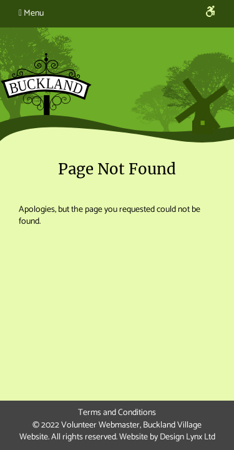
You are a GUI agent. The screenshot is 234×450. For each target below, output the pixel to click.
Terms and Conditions (117, 413)
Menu (31, 13)
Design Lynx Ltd (187, 437)
